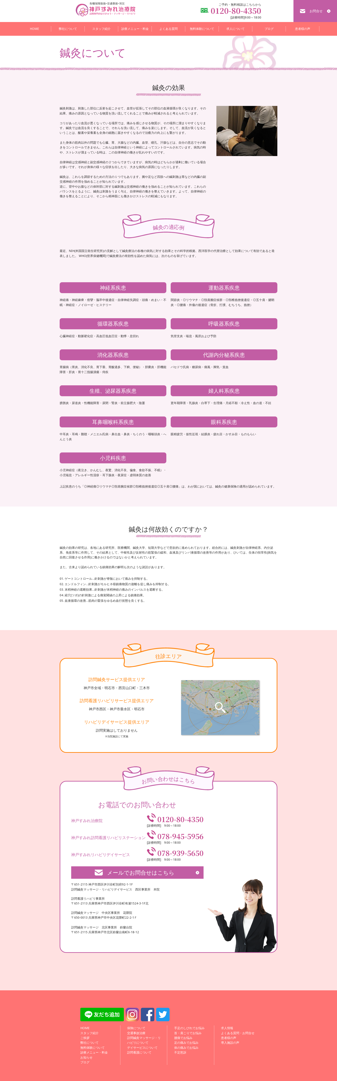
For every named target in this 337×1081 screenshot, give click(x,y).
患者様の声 (302, 29)
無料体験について (202, 29)
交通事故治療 (136, 1033)
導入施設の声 (230, 1042)
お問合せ (316, 11)
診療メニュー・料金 (135, 29)
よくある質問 (168, 29)
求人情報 (227, 1028)
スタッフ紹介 (101, 29)
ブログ (269, 29)
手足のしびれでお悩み (189, 1028)
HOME (34, 29)
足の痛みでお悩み (186, 1042)
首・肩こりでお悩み (188, 1033)
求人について (235, 29)
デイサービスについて (142, 1047)
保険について (136, 1028)
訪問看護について (139, 1052)
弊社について (68, 29)
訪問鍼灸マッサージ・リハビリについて (144, 1040)
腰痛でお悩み (183, 1038)
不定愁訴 (180, 1052)
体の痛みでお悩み (186, 1047)
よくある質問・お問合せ (237, 1033)
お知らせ (86, 1057)
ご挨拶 (84, 1038)
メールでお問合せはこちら (140, 872)
